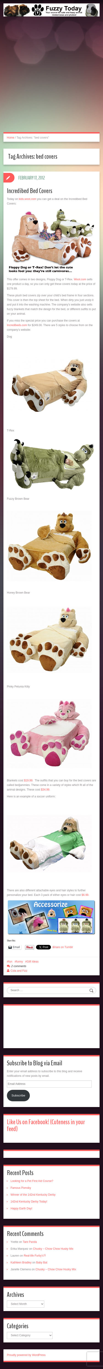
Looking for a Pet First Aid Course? (32, 1181)
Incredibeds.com (17, 325)
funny (19, 961)
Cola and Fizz (19, 970)
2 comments (18, 966)
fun (10, 961)
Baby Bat (41, 1262)
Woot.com (80, 279)
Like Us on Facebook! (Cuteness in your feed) (46, 1125)
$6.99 (85, 895)
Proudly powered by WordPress (26, 1355)
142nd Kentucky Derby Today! (29, 1201)
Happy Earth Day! (21, 1208)
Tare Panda (30, 1242)
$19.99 (28, 780)
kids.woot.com (27, 199)
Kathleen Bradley (21, 1262)
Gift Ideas (33, 961)
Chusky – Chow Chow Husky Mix (53, 1248)
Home (10, 137)
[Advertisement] (51, 79)
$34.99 (45, 789)
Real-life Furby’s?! (35, 1255)
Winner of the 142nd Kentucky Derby (33, 1194)
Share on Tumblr (63, 947)
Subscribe (18, 1095)
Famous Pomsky (21, 1187)
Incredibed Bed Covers (29, 191)
